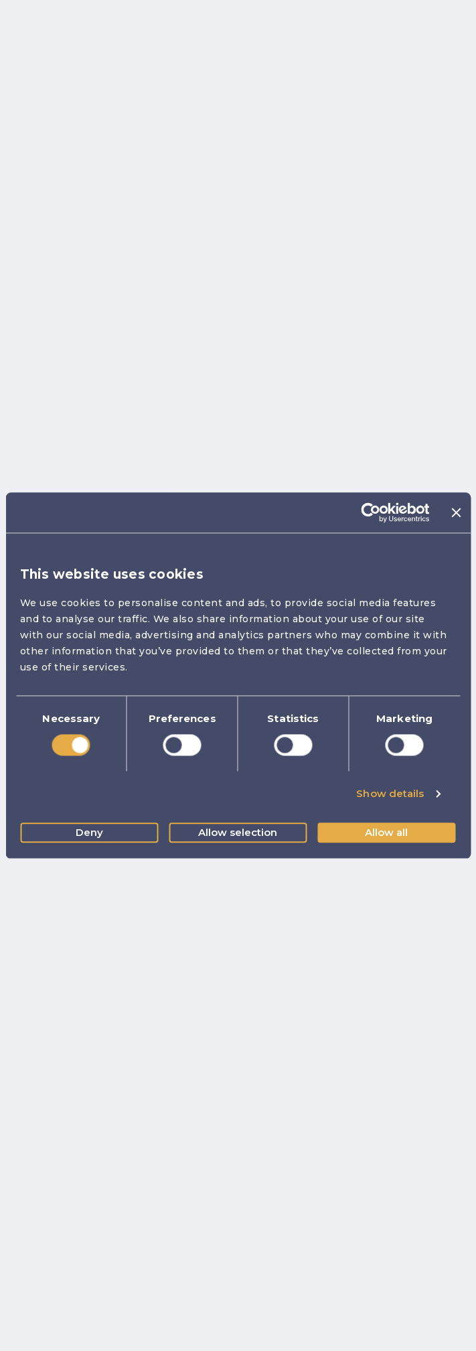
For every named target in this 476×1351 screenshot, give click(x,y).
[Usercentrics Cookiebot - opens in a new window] (371, 512)
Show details (390, 794)
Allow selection (237, 832)
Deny (89, 832)
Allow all (386, 832)
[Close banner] (456, 512)
